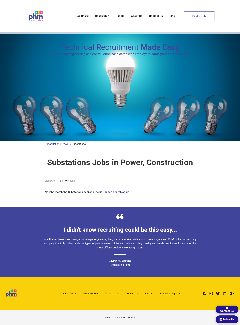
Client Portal (69, 293)
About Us (136, 16)
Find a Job (199, 16)
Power (65, 144)
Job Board (82, 16)
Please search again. (117, 192)
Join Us (148, 293)
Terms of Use (111, 293)
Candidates (102, 16)
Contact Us (156, 16)
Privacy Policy (90, 293)
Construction (52, 144)
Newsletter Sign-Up (169, 293)
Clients (120, 16)
